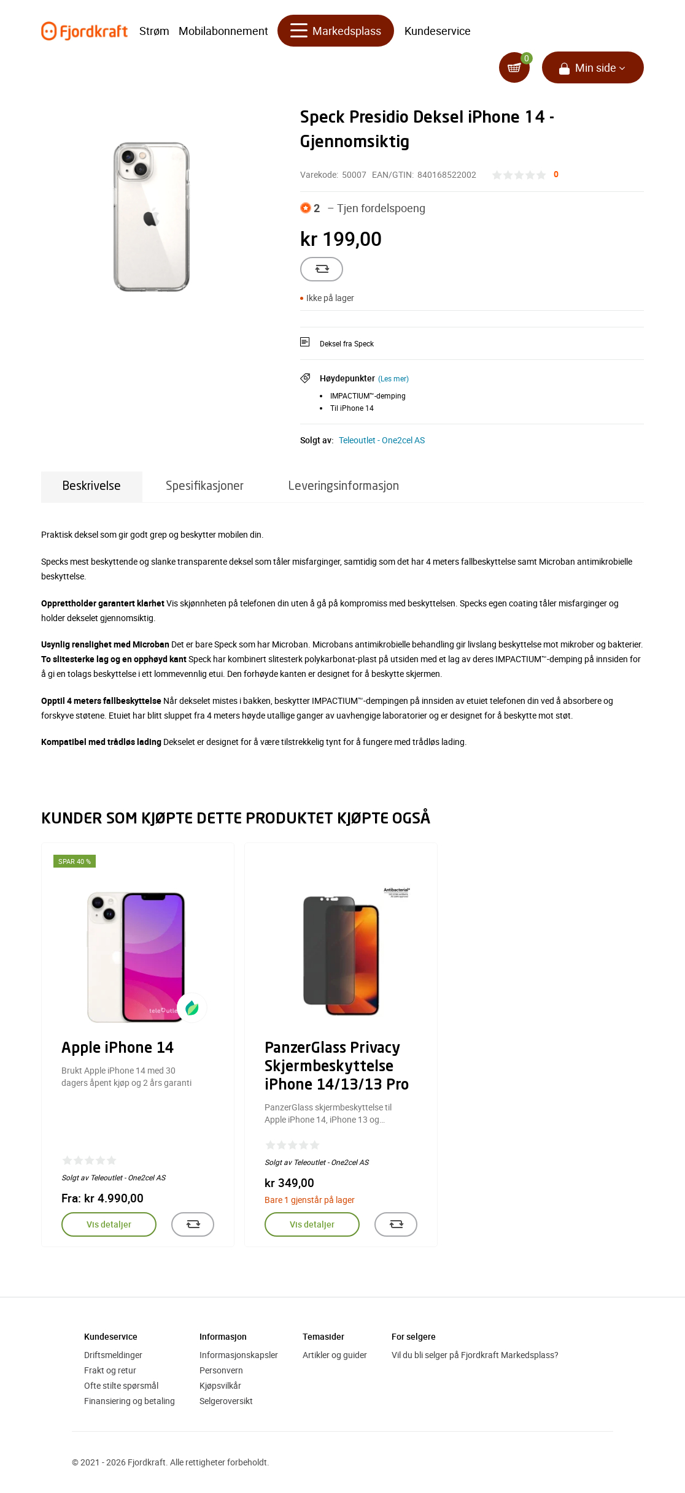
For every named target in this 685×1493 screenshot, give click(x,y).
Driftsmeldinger (113, 1355)
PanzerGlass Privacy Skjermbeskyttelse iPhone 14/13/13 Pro (337, 1067)
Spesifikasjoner (205, 486)
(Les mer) (393, 378)
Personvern (221, 1370)
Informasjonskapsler (238, 1355)
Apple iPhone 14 (117, 1049)
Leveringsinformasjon (343, 486)
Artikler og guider (335, 1355)
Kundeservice (437, 30)
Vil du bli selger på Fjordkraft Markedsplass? (475, 1355)
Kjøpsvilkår (220, 1385)
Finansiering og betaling (129, 1401)
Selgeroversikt (226, 1401)
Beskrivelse (92, 486)
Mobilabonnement (223, 30)
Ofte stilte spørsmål (121, 1385)
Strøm (154, 30)
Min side (595, 67)
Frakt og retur (110, 1370)
